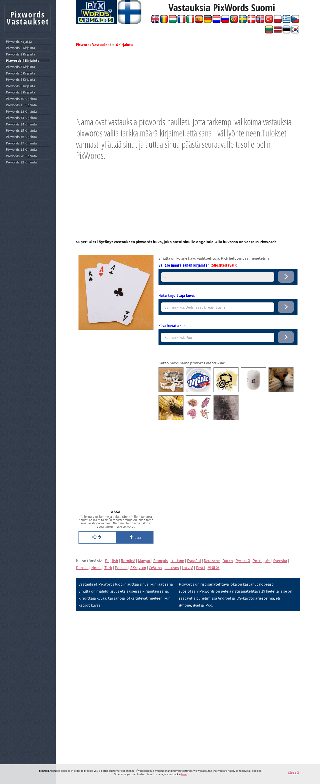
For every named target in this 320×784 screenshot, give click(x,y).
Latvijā (187, 567)
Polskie (121, 567)
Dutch (227, 560)
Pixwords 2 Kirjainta (20, 47)
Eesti (200, 567)
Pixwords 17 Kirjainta (21, 143)
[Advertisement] (188, 81)
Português (261, 560)
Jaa (134, 537)
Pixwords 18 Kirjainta (21, 149)
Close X (293, 773)
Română (128, 560)
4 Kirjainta (124, 44)
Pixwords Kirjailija (19, 41)
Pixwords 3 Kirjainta (20, 54)
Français (160, 560)
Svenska (280, 560)
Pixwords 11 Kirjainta (21, 105)
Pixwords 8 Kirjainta (20, 86)
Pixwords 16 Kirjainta (21, 136)
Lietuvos (171, 567)
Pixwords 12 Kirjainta (21, 111)
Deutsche (212, 560)
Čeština (155, 567)
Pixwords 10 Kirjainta (21, 98)
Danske (82, 567)
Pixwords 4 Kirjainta (23, 60)
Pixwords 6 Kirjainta (20, 73)
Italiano (177, 560)
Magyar (144, 560)
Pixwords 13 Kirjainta (21, 117)
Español (194, 560)
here (183, 774)
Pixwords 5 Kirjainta (20, 66)
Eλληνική (138, 567)
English (111, 560)
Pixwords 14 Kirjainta (21, 124)
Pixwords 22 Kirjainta (21, 162)
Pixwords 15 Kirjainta (21, 130)
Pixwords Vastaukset (93, 44)
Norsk (96, 567)
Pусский (243, 560)
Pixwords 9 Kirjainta (20, 92)
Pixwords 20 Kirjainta (21, 156)
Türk (108, 567)
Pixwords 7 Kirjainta (20, 79)
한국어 (214, 567)
